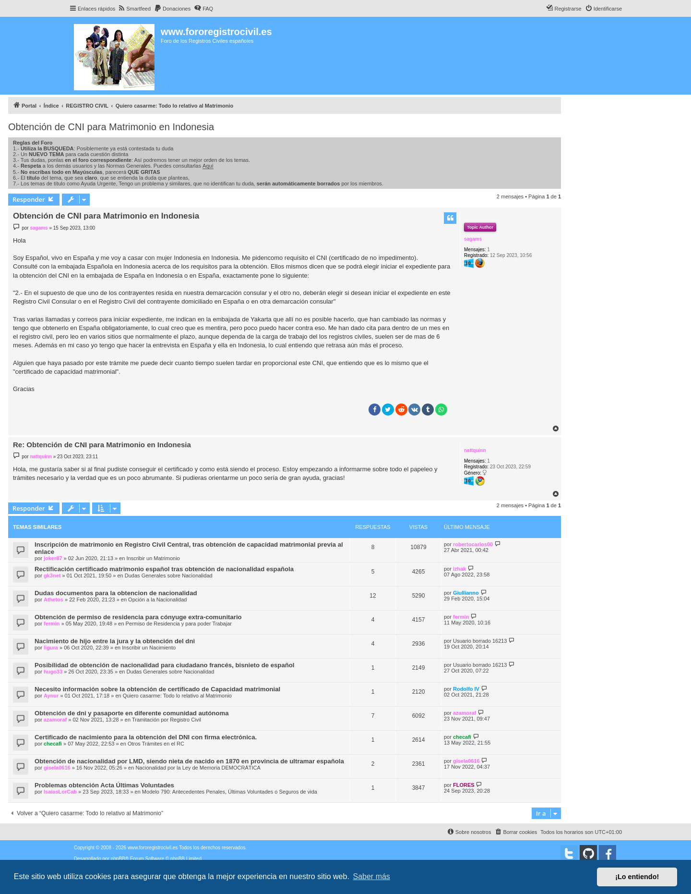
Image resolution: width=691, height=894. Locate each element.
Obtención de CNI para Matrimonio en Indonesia (111, 127)
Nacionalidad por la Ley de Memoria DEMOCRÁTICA (197, 768)
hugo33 (53, 671)
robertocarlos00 (473, 544)
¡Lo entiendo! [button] (637, 877)
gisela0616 (57, 768)
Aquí (208, 166)
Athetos (53, 599)
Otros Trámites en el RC (156, 744)
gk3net (52, 575)
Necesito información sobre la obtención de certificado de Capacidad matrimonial (157, 689)
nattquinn (475, 450)
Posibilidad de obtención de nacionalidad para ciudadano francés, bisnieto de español (165, 665)
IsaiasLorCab (60, 792)
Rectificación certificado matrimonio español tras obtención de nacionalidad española (164, 569)
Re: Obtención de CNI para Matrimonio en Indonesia (102, 445)
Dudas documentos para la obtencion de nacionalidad (116, 593)
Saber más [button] (371, 876)
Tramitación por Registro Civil (166, 720)
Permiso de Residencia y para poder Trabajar (179, 623)
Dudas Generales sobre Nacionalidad (169, 575)
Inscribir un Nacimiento (149, 647)
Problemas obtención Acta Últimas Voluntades (104, 785)
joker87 (53, 558)
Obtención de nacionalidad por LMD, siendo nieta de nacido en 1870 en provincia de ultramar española (189, 761)
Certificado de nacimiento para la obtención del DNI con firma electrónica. (146, 737)
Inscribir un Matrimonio (152, 558)
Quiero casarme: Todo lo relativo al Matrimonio (177, 695)
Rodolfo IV (466, 689)
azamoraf (55, 720)
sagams (473, 239)
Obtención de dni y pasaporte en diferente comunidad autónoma (131, 713)
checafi (53, 744)
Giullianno (466, 593)
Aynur (51, 695)
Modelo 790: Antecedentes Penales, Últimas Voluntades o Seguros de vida (229, 792)
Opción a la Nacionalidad (157, 599)
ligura (51, 647)
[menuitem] (134, 8)
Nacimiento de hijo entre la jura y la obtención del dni (115, 641)
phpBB (118, 858)
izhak (459, 569)
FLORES (464, 785)
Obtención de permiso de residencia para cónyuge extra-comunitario (138, 617)
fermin (52, 623)
